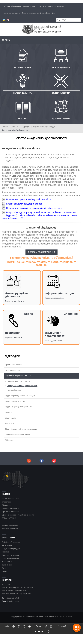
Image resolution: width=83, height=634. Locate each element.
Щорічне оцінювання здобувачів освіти (18, 515)
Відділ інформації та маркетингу (18, 407)
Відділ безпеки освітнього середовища (21, 429)
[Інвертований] (13, 626)
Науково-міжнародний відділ (44, 127)
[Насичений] (29, 626)
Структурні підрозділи (46, 6)
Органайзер (45, 13)
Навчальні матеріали (11, 13)
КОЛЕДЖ (15, 127)
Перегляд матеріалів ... (14, 301)
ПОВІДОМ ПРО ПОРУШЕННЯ (41, 252)
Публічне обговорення (12, 6)
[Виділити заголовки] (51, 626)
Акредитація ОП (29, 6)
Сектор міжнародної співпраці (19, 381)
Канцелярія (9, 423)
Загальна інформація (10, 499)
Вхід (53, 13)
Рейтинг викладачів (10, 525)
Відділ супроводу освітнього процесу (20, 396)
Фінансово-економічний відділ (17, 435)
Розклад (60, 6)
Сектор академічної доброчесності (22, 386)
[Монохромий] (19, 626)
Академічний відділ (13, 370)
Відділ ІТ (8, 412)
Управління (6, 502)
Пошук (4, 571)
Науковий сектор (14, 390)
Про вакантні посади (10, 512)
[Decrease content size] (71, 626)
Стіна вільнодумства (30, 13)
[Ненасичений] (24, 626)
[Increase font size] (42, 631)
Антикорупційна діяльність (16, 295)
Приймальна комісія (13, 365)
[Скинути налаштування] (48, 631)
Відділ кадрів (10, 418)
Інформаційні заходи (59, 293)
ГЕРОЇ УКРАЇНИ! (9, 518)
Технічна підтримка (10, 529)
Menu (6, 40)
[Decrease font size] (35, 631)
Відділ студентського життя (16, 401)
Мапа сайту (7, 562)
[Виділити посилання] (46, 626)
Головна (5, 127)
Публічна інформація (10, 508)
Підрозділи (26, 127)
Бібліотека (9, 440)
